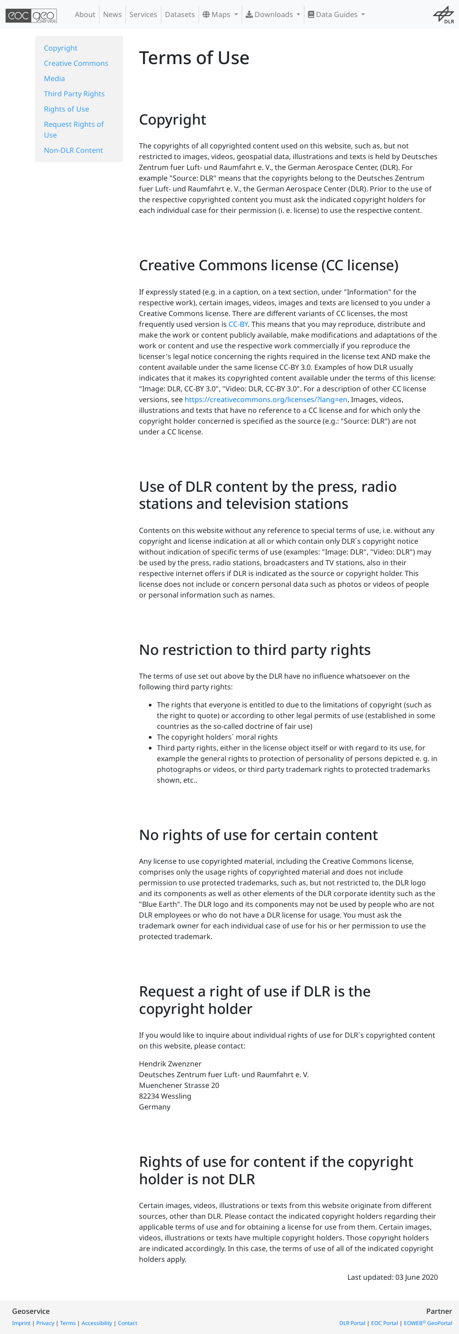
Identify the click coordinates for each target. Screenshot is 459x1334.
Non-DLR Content (73, 150)
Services (143, 14)
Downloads (270, 14)
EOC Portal (384, 1323)
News (112, 14)
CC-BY (238, 324)
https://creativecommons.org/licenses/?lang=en (266, 399)
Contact (127, 1323)
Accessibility (97, 1323)
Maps (217, 14)
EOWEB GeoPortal (428, 1323)
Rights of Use (66, 109)
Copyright (61, 48)
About (85, 14)
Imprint (21, 1323)
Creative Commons (76, 63)
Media (54, 78)
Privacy (45, 1323)
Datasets (180, 14)
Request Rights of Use (74, 129)
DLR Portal (352, 1323)
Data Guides (333, 14)
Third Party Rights (74, 94)
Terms (68, 1323)
